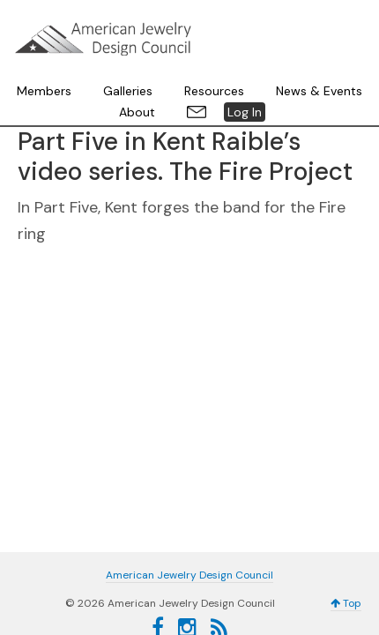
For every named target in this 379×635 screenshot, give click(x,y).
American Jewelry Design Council (189, 35)
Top (346, 534)
